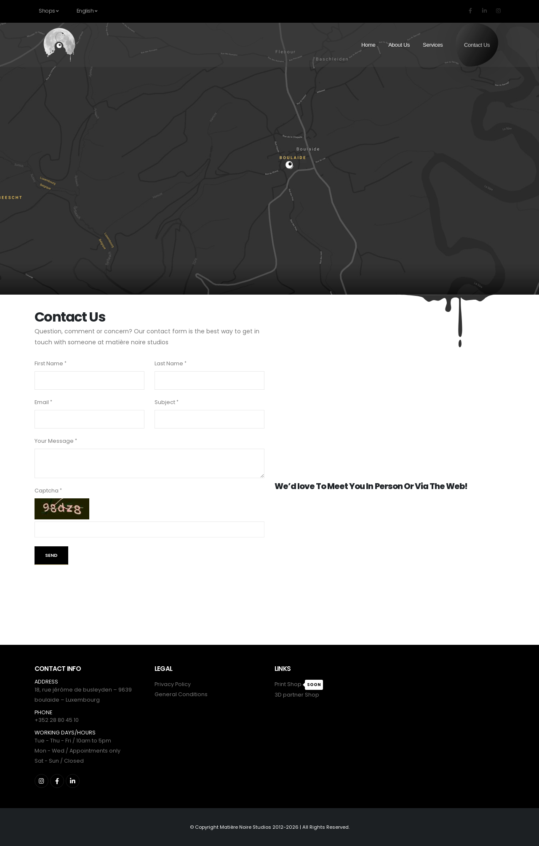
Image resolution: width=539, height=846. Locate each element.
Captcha (47, 490)
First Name (49, 363)
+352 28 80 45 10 (57, 720)
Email (42, 402)
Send (51, 555)
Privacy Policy (173, 684)
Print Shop (288, 684)
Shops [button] (49, 10)
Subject (165, 402)
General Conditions (181, 694)
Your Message (54, 440)
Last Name (169, 363)
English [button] (87, 10)
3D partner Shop (297, 694)
